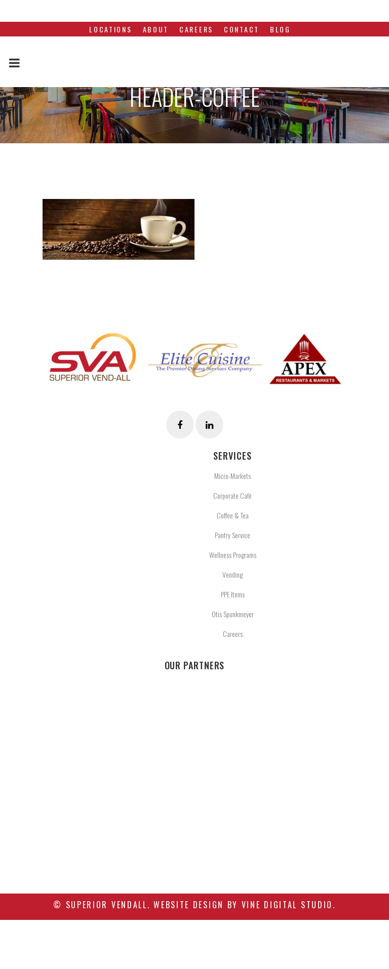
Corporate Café (232, 495)
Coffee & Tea (233, 515)
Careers (233, 633)
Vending (232, 574)
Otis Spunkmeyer (233, 614)
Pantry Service (232, 535)
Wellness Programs (232, 554)
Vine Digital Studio (287, 905)
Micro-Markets (232, 475)
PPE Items (233, 594)
